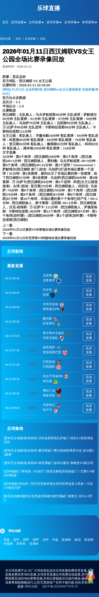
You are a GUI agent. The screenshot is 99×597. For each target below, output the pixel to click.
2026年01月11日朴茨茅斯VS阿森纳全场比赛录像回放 (39, 238)
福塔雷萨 (52, 348)
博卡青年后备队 (56, 333)
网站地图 (31, 586)
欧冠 (78, 539)
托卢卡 (50, 410)
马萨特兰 (52, 405)
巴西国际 (52, 367)
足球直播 (35, 22)
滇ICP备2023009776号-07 (60, 586)
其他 (42, 38)
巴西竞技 (52, 362)
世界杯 (21, 543)
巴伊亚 (50, 290)
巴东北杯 (32, 307)
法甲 (46, 539)
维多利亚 (52, 396)
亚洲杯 (34, 543)
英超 (7, 539)
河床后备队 (53, 338)
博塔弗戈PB (54, 309)
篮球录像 (53, 22)
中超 (55, 539)
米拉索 (50, 381)
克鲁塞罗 (52, 280)
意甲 (16, 539)
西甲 (26, 539)
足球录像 (70, 22)
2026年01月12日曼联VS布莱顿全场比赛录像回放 (36, 229)
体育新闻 (88, 22)
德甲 (36, 539)
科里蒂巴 (52, 324)
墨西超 (32, 408)
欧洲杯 (66, 539)
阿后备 (32, 336)
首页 (5, 22)
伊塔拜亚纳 (53, 304)
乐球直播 (48, 8)
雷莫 (49, 295)
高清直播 (89, 278)
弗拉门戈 (52, 391)
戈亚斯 (50, 276)
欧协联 (89, 539)
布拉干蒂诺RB (55, 376)
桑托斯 (50, 319)
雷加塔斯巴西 (55, 352)
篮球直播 (17, 22)
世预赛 (8, 543)
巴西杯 (32, 278)
